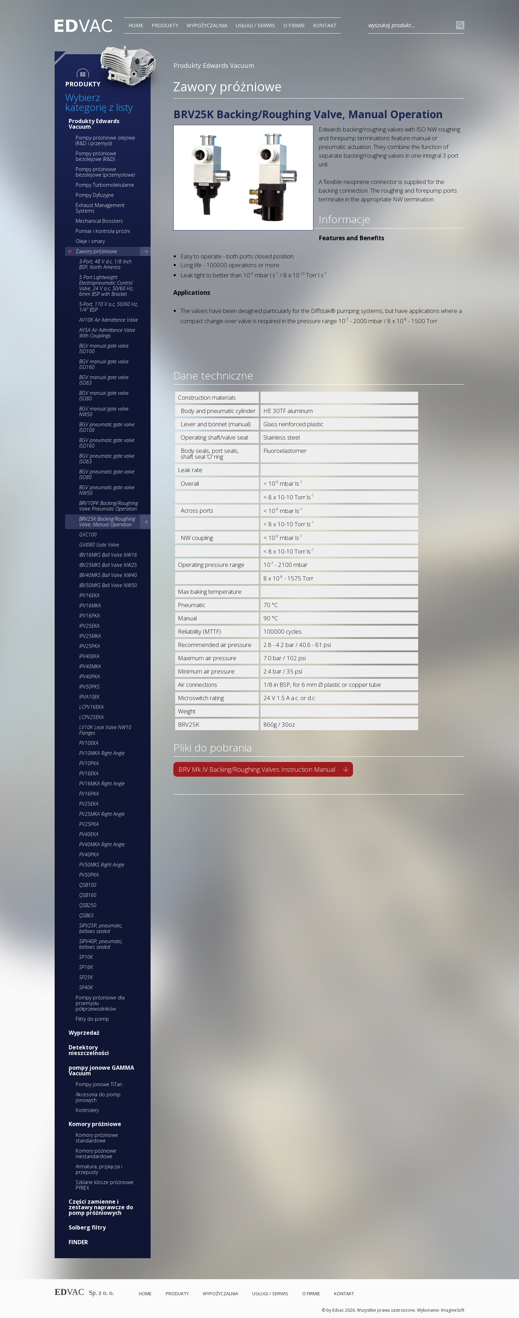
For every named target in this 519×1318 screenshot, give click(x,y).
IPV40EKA (89, 656)
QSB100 (87, 885)
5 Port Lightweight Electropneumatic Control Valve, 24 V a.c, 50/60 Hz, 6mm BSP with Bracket (106, 285)
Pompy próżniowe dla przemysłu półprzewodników (100, 1003)
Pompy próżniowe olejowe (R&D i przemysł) (105, 140)
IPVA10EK (89, 696)
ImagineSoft (452, 1310)
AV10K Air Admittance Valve (108, 319)
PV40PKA (89, 854)
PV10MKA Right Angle (102, 753)
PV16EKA (88, 773)
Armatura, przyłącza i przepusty (99, 1169)
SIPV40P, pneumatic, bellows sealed (101, 944)
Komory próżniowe (95, 1124)
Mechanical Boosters (99, 221)
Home (136, 25)
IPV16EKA (89, 595)
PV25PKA (89, 824)
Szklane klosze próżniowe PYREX (104, 1185)
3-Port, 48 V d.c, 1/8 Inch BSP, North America (105, 264)
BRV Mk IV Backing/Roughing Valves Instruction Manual (257, 769)
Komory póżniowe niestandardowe (96, 1153)
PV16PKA (89, 793)
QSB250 (87, 905)
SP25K (86, 977)
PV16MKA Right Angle (102, 783)
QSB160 (87, 895)
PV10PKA (89, 763)
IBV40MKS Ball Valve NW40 (108, 575)
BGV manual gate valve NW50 (104, 411)
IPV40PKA (89, 676)
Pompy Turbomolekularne (105, 184)
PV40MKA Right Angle (102, 844)
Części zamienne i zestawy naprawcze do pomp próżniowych (101, 1207)
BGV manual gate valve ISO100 (104, 348)
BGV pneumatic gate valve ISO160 (106, 443)
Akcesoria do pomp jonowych (98, 1097)
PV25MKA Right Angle (102, 814)
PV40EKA (88, 834)
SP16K (86, 967)
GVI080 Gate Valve (99, 544)
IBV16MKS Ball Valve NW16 (108, 554)
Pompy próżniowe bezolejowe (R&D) (96, 156)
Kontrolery (87, 1110)
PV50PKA (89, 874)
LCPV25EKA (91, 717)
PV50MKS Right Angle (101, 864)
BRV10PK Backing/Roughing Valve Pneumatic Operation (108, 506)
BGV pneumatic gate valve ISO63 (106, 459)
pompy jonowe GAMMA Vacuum (101, 1070)
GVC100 (88, 534)
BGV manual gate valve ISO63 (104, 380)
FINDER (78, 1242)
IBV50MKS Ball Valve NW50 (108, 585)
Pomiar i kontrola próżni (103, 231)
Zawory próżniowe (96, 251)
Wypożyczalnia (207, 25)
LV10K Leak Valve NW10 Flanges (105, 730)
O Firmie (294, 25)
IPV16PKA (89, 615)
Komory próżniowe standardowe (97, 1138)
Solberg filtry (87, 1227)
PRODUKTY (165, 25)
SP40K (86, 987)
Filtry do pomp (92, 1019)
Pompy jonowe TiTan (99, 1084)
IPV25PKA (89, 646)
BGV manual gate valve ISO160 (104, 364)
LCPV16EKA (91, 707)
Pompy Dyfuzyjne (95, 195)
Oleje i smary (90, 241)
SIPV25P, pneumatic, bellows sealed (101, 928)
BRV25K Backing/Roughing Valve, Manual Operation (107, 521)
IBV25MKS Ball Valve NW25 (108, 565)
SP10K (86, 957)
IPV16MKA (90, 605)
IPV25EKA (89, 625)
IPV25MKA (90, 636)
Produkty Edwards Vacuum (94, 123)
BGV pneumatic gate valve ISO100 (106, 427)
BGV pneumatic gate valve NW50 (106, 490)
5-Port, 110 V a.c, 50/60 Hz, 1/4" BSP (108, 307)
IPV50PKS (89, 686)
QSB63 (86, 915)
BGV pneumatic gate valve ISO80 (106, 474)
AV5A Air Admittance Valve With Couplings (107, 333)
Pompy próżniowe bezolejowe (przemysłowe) (105, 172)
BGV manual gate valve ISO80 (104, 396)
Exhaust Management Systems (100, 208)
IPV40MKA (90, 666)
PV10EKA (88, 743)
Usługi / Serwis (255, 25)
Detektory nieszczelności (89, 1050)
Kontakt (325, 25)
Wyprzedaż (84, 1032)
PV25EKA (88, 803)
